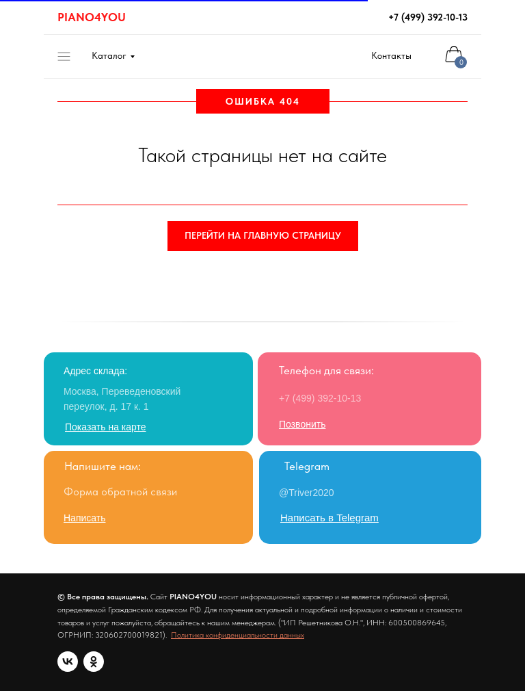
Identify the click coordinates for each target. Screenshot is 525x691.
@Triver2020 (306, 492)
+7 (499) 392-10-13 (428, 17)
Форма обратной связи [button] (120, 491)
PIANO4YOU (91, 17)
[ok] (93, 661)
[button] (84, 517)
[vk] (67, 661)
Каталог (109, 55)
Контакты (391, 55)
